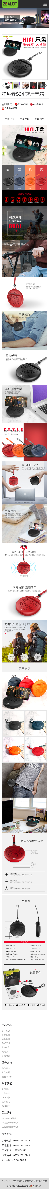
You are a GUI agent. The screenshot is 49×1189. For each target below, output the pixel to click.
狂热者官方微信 (9, 1118)
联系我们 (6, 1102)
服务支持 (7, 1062)
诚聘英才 (6, 1106)
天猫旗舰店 (23, 104)
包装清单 (39, 118)
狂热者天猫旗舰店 (10, 1127)
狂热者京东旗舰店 (10, 1122)
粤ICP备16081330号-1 (20, 1186)
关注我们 (7, 1112)
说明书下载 (7, 1077)
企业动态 (6, 1093)
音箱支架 (6, 1047)
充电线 (5, 1051)
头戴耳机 (6, 1035)
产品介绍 (9, 118)
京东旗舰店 (38, 104)
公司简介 (6, 1089)
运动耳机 (6, 1039)
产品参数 (24, 118)
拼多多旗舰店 (11, 108)
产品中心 (7, 1025)
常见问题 (6, 1072)
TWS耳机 (6, 1043)
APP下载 (6, 1097)
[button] (46, 85)
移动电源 (6, 1056)
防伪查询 (6, 1068)
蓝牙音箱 (6, 1031)
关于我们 (7, 1083)
